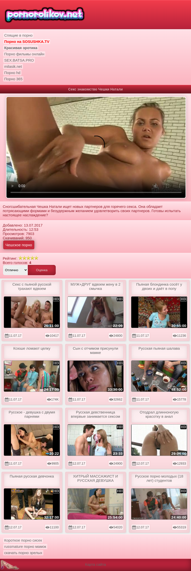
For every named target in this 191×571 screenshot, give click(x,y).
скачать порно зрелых (23, 553)
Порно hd (12, 73)
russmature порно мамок (25, 546)
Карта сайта (95, 564)
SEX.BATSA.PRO (19, 60)
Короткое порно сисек (23, 540)
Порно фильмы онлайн (24, 54)
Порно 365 (13, 79)
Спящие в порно (18, 35)
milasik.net (13, 66)
